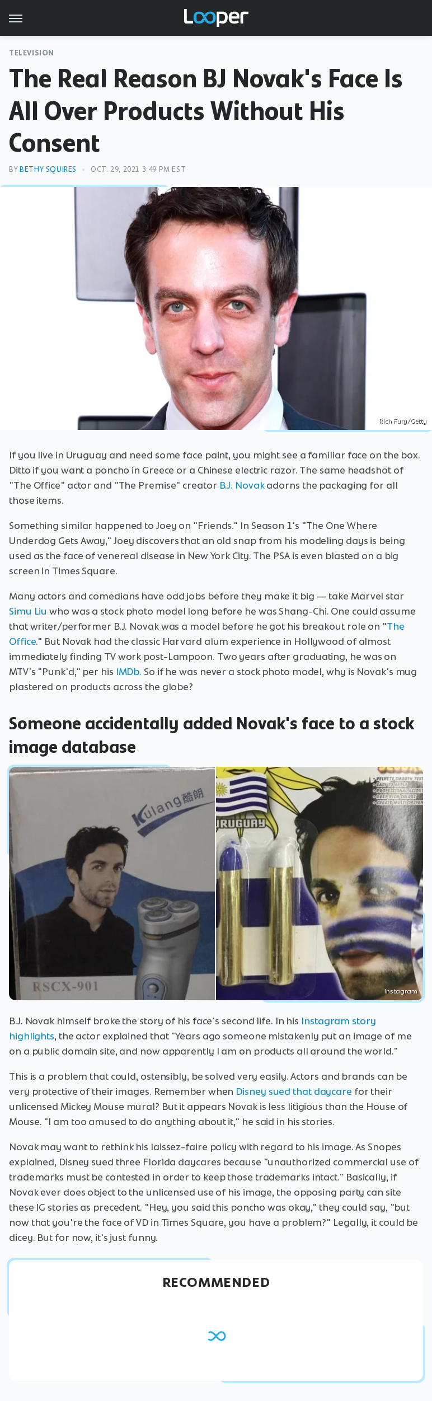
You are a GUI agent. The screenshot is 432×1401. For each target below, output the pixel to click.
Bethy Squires (48, 169)
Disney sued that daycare (294, 1091)
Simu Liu (28, 611)
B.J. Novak (242, 485)
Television (31, 53)
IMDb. (129, 671)
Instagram (400, 991)
